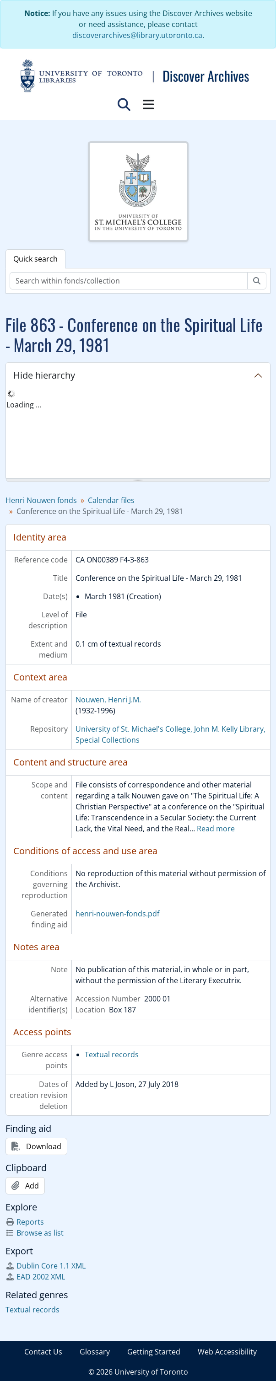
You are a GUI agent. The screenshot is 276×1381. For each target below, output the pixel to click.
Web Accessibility (227, 1352)
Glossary (95, 1352)
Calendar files (111, 500)
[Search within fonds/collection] (129, 280)
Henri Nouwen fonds (41, 500)
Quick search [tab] (35, 259)
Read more (216, 829)
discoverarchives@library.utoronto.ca (137, 35)
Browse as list (34, 1233)
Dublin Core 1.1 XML (45, 1266)
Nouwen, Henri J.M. (108, 700)
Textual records (112, 1054)
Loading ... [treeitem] (23, 405)
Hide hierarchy (44, 375)
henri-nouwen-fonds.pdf (117, 914)
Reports (24, 1222)
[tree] (138, 434)
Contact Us (43, 1352)
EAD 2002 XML (35, 1277)
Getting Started (153, 1352)
